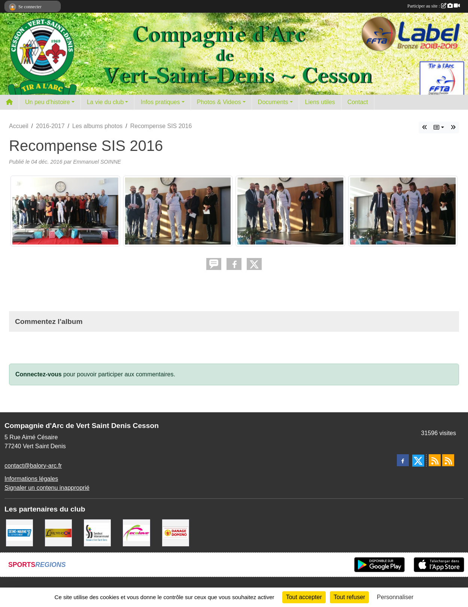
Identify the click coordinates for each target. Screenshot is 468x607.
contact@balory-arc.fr (33, 465)
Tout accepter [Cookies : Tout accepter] (304, 597)
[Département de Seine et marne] (19, 532)
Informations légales (31, 479)
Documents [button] (273, 102)
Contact (357, 102)
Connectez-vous (38, 374)
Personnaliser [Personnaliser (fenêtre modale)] (395, 597)
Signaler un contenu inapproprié (46, 488)
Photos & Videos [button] (219, 102)
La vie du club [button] (105, 102)
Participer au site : (433, 6)
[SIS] (97, 532)
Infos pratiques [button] (160, 102)
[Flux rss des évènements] (448, 460)
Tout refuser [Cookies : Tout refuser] (349, 597)
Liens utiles (320, 102)
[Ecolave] (136, 532)
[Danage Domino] (175, 532)
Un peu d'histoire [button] (47, 102)
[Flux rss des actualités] (435, 460)
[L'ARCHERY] (58, 532)
